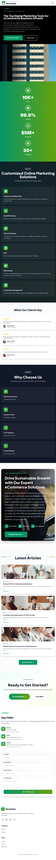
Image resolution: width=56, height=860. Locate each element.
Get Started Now (19, 696)
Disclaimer (4, 847)
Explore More (31, 38)
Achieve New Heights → (13, 37)
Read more (6, 591)
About (3, 829)
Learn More (39, 696)
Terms (3, 844)
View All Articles (28, 662)
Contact (3, 832)
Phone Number (8, 770)
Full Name (6, 754)
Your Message (7, 778)
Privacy (3, 841)
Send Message (28, 792)
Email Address (7, 762)
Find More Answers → (16, 534)
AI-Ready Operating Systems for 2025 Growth (19, 615)
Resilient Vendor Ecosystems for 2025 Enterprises (20, 646)
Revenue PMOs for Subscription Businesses (17, 584)
